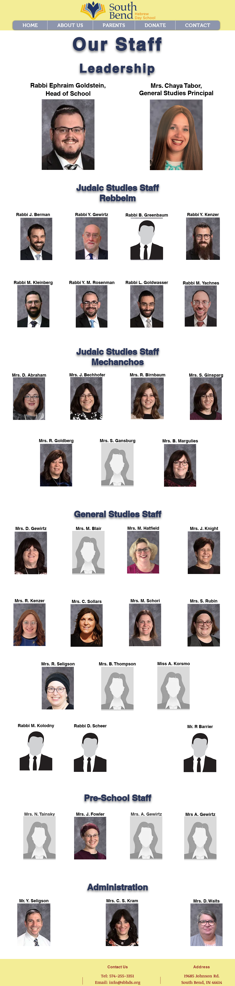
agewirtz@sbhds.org (39, 861)
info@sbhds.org (124, 982)
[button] (70, 25)
